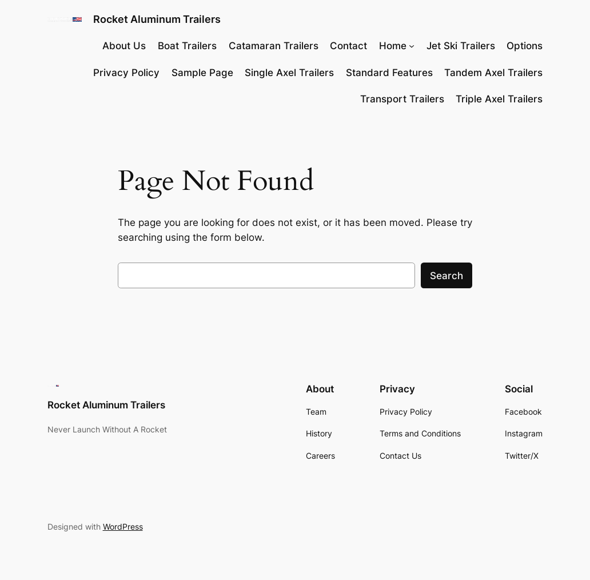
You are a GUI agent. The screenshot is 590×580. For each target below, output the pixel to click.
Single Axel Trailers (289, 72)
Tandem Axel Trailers (493, 72)
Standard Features (389, 72)
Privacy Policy (126, 72)
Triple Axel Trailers (499, 99)
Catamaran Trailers (273, 45)
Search (446, 275)
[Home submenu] (411, 46)
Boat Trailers (187, 45)
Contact (348, 45)
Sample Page (202, 72)
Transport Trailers (402, 99)
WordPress (123, 526)
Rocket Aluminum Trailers (157, 19)
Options (525, 45)
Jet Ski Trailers (460, 45)
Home (392, 45)
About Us (124, 45)
